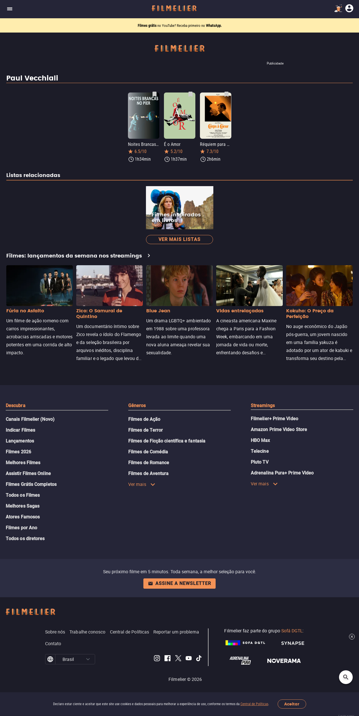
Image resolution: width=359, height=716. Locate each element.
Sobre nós (55, 632)
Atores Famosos (23, 517)
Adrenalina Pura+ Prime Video (282, 473)
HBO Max (260, 440)
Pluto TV (259, 462)
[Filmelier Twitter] (178, 659)
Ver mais (141, 484)
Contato (53, 643)
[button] (88, 659)
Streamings (263, 405)
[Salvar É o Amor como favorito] (190, 94)
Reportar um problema (176, 632)
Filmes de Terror (145, 430)
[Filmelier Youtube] (189, 659)
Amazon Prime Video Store (279, 429)
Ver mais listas (179, 239)
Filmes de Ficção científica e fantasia (166, 441)
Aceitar (291, 704)
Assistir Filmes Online (28, 473)
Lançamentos (20, 441)
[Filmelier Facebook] (168, 659)
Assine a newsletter (179, 583)
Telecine (260, 451)
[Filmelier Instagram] (157, 659)
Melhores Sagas (22, 506)
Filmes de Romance (148, 462)
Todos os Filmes (23, 495)
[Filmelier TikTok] (199, 659)
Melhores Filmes (23, 462)
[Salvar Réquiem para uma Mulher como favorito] (226, 94)
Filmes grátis (147, 25)
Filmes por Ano (21, 527)
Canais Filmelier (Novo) (30, 419)
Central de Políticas (254, 704)
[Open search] (346, 677)
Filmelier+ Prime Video (274, 418)
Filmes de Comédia (148, 451)
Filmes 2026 (18, 451)
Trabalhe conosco (87, 632)
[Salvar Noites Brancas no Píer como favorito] (154, 94)
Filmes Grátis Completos (31, 484)
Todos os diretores (25, 538)
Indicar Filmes (20, 430)
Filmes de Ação (144, 419)
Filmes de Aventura (148, 473)
